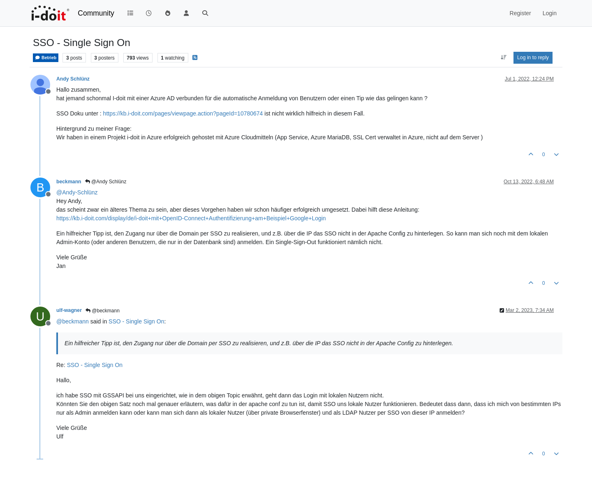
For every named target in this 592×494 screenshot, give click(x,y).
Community (96, 13)
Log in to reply (533, 57)
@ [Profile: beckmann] (72, 321)
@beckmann (103, 311)
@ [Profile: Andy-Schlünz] (77, 192)
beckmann (68, 182)
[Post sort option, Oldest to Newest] (503, 57)
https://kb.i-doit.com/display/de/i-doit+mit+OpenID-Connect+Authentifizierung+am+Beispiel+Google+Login (191, 218)
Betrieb (45, 57)
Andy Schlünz (73, 79)
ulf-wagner (69, 310)
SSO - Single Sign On (136, 321)
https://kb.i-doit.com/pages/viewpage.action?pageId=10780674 (183, 113)
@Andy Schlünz (106, 182)
